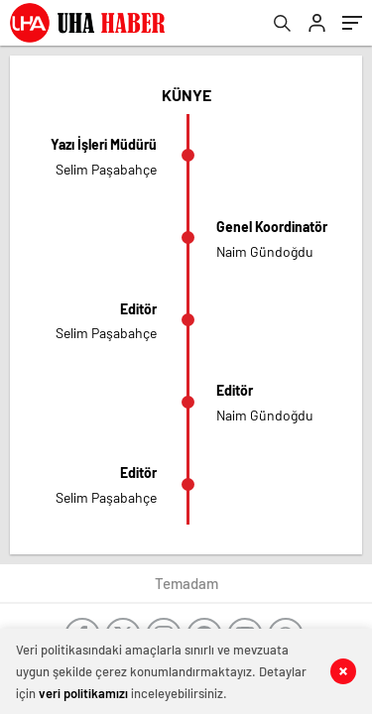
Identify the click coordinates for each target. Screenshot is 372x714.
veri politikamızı (83, 693)
